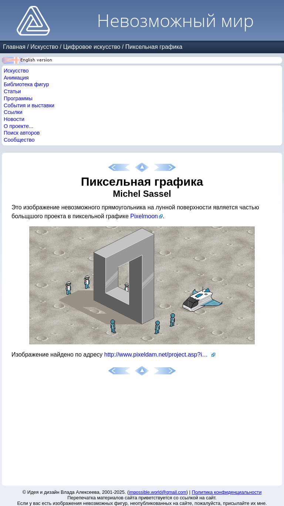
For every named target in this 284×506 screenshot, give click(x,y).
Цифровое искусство (92, 47)
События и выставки (29, 105)
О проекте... (18, 126)
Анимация (16, 78)
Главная (14, 47)
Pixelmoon (144, 216)
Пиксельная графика (153, 47)
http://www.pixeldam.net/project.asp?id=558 (159, 354)
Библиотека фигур (26, 84)
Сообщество (19, 140)
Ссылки (13, 112)
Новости (14, 119)
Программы (18, 98)
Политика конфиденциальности (227, 492)
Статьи (12, 91)
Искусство (44, 47)
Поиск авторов (22, 133)
